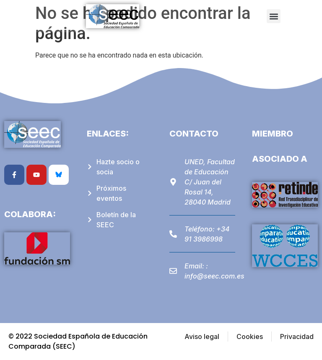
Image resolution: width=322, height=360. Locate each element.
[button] (273, 16)
